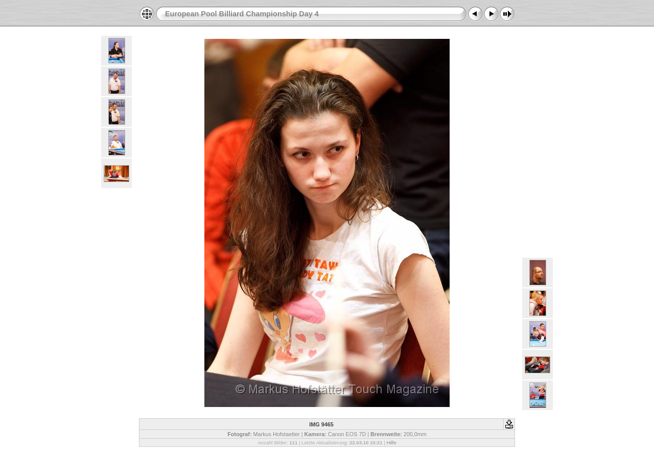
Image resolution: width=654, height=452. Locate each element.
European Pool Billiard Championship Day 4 (242, 14)
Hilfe (391, 442)
